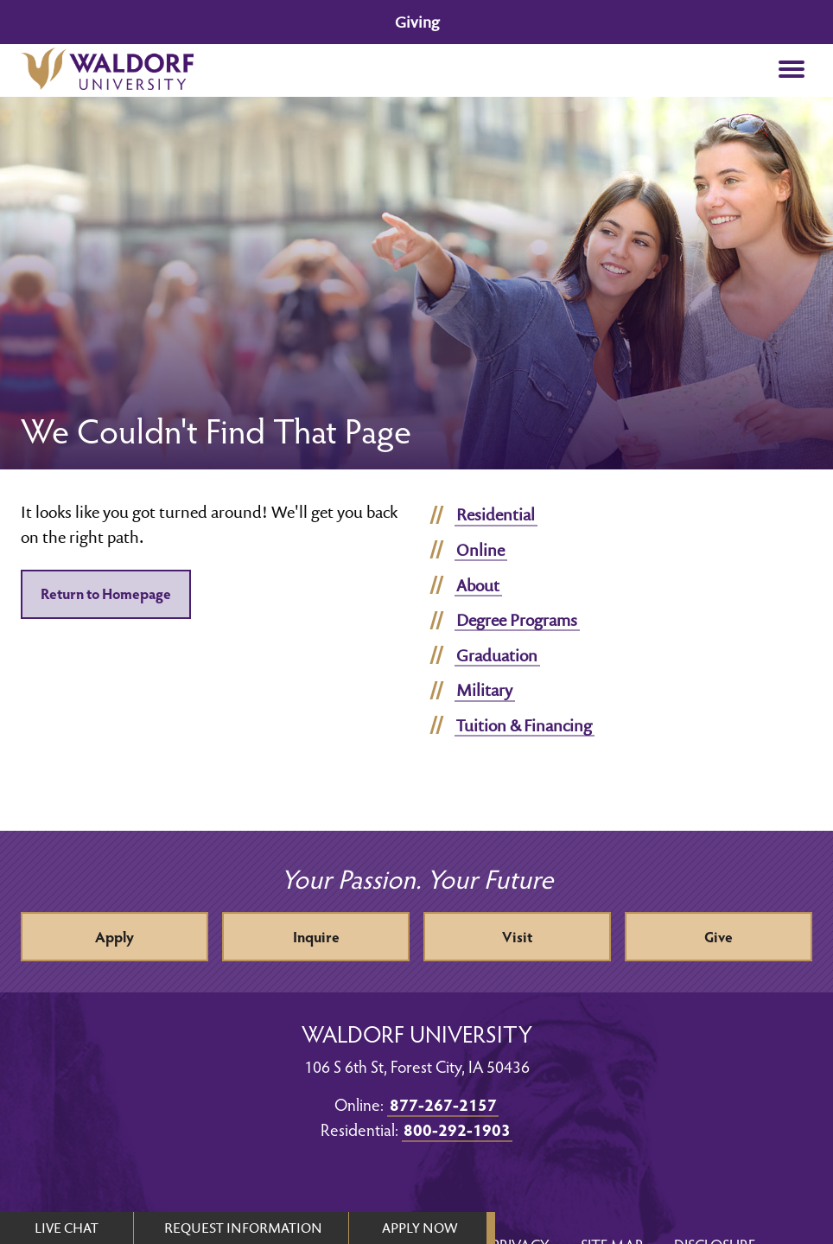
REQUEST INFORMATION (243, 1227)
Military (484, 690)
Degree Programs (516, 620)
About (477, 585)
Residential (495, 514)
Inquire (316, 937)
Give (718, 937)
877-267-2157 (443, 1104)
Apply (114, 937)
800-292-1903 (457, 1129)
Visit (517, 937)
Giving (417, 22)
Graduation (496, 655)
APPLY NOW (419, 1227)
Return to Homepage (106, 593)
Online (480, 550)
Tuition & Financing (524, 725)
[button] (792, 70)
